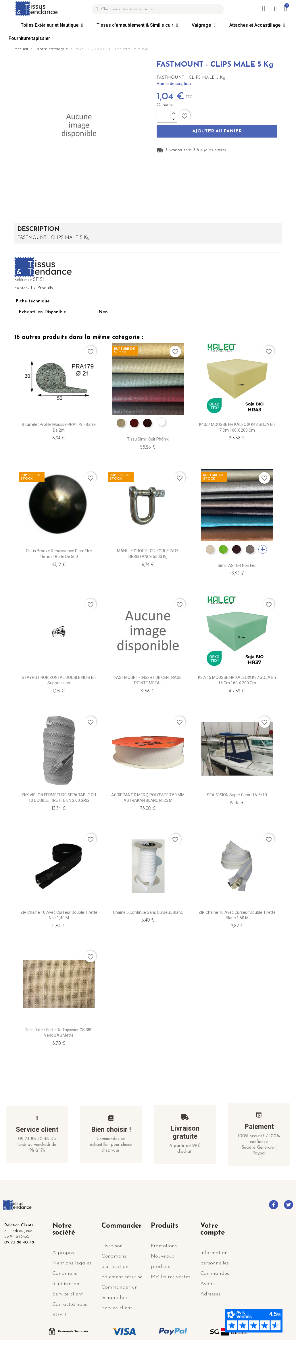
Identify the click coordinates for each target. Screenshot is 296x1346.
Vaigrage (204, 25)
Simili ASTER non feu (237, 565)
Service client (37, 1129)
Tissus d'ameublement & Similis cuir (137, 25)
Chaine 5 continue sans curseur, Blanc (148, 912)
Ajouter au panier (217, 131)
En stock (21, 288)
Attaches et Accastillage (257, 25)
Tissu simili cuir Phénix (148, 439)
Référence (23, 280)
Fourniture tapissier (32, 38)
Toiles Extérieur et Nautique (52, 25)
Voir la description (174, 83)
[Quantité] (163, 116)
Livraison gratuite (184, 1132)
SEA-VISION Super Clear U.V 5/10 (237, 795)
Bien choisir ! (111, 1129)
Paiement (259, 1127)
